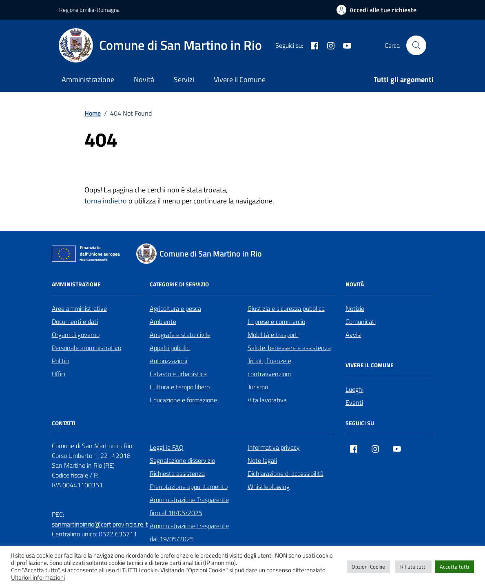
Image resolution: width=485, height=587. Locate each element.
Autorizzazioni (168, 361)
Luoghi (354, 389)
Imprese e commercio (276, 321)
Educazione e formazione (183, 400)
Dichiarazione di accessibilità (285, 473)
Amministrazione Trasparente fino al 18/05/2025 (189, 506)
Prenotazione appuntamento (189, 486)
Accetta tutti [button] (454, 566)
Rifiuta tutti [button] (413, 566)
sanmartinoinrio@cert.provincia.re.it (100, 524)
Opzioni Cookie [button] (368, 566)
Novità (144, 79)
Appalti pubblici (170, 348)
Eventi (354, 402)
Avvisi (353, 334)
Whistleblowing (269, 486)
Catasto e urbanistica (178, 374)
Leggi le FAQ (167, 447)
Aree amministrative (79, 308)
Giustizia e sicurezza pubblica (286, 308)
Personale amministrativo (86, 348)
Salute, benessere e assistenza (289, 348)
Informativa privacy (274, 447)
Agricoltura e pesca (175, 308)
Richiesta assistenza (177, 473)
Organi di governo (76, 334)
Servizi (184, 79)
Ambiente (163, 321)
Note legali (262, 460)
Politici (60, 361)
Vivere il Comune (240, 79)
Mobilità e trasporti (273, 334)
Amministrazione (88, 79)
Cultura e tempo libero (180, 387)
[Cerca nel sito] (416, 45)
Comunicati (360, 321)
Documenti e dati (75, 321)
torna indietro (105, 200)
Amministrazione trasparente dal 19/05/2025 (189, 532)
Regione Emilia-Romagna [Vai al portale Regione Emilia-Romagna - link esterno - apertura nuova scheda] (89, 9)
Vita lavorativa (267, 400)
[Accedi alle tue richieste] (376, 10)
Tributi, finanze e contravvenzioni (269, 367)
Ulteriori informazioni (38, 577)
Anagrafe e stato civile (180, 334)
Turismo (258, 387)
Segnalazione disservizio (182, 460)
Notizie (354, 308)
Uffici (58, 374)
